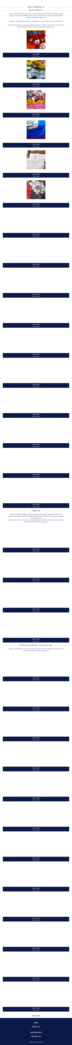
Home (36, 1023)
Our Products (36, 1032)
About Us (36, 1026)
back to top (36, 1016)
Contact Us (36, 1036)
